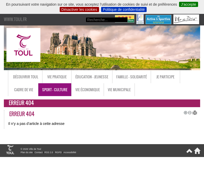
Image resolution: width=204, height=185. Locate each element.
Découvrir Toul (25, 76)
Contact (38, 152)
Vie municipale (119, 89)
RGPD (58, 152)
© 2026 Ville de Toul (31, 149)
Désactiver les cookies (79, 9)
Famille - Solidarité (131, 76)
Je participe (165, 76)
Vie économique (87, 89)
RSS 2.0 (49, 152)
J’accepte (188, 4)
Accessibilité (69, 152)
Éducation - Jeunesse (91, 76)
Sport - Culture (54, 89)
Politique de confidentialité (124, 9)
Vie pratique (57, 76)
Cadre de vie (23, 89)
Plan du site (27, 152)
